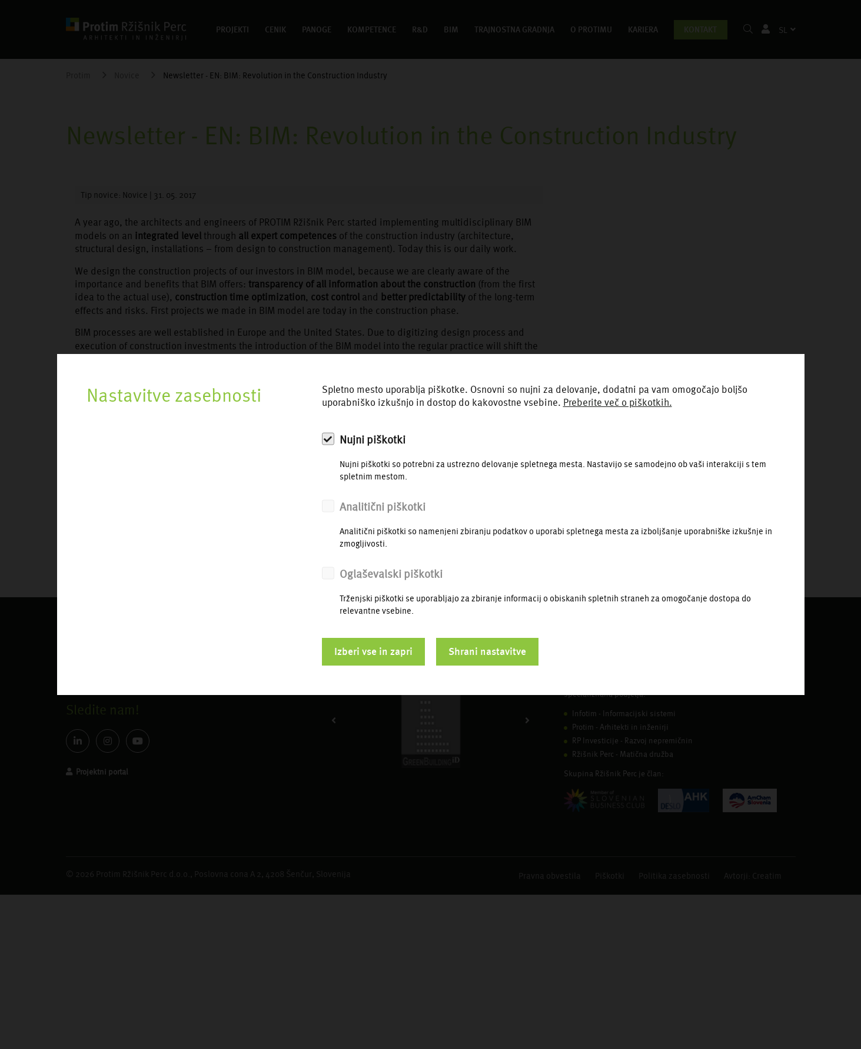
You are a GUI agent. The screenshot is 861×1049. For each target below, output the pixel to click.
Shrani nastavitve (487, 651)
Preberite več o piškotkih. (617, 402)
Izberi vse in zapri (373, 651)
